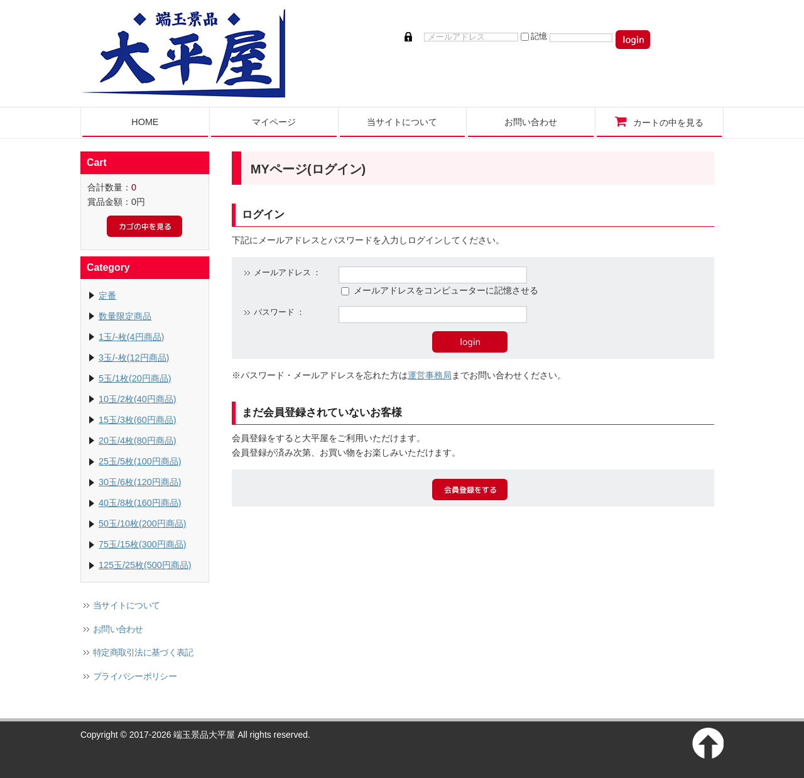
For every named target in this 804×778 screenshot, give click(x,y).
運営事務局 (430, 375)
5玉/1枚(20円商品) (135, 378)
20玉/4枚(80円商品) (138, 441)
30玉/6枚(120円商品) (140, 482)
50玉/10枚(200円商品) (143, 523)
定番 (107, 295)
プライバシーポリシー (135, 676)
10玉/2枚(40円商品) (138, 399)
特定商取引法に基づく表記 (143, 652)
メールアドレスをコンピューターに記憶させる (446, 290)
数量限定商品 (125, 316)
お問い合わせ (118, 629)
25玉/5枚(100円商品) (140, 461)
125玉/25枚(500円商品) (145, 565)
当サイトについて (126, 605)
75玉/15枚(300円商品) (143, 544)
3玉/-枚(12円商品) (134, 358)
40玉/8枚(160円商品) (140, 503)
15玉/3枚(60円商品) (138, 420)
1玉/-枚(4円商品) (131, 337)
